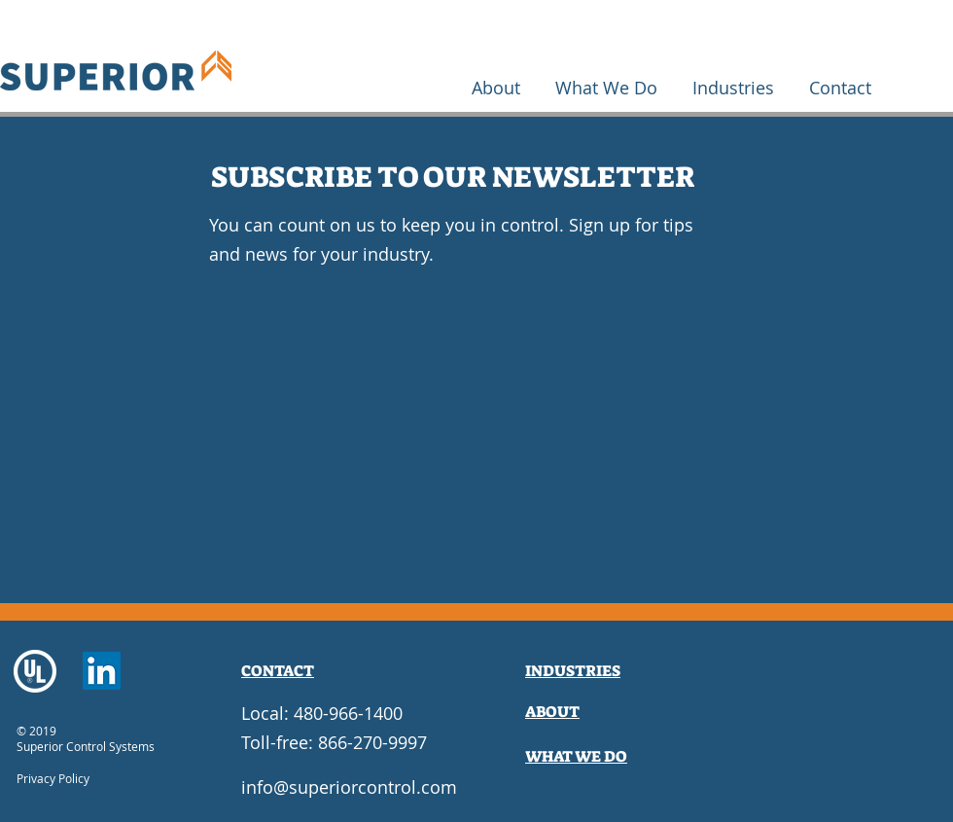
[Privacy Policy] (71, 779)
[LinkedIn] (102, 671)
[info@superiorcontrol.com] (349, 787)
